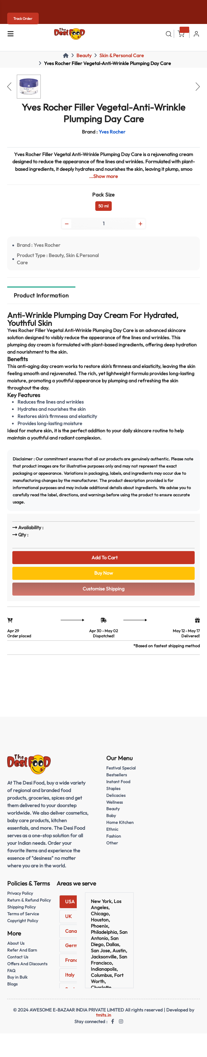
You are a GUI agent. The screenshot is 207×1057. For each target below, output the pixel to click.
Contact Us (17, 957)
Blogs (12, 985)
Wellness (114, 802)
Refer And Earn (22, 950)
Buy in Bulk (17, 978)
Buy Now (103, 574)
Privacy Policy (20, 894)
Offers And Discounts (27, 964)
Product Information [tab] (41, 295)
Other (112, 843)
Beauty (84, 55)
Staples (113, 789)
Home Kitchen (120, 823)
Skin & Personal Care (121, 55)
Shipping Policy (21, 907)
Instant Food (118, 782)
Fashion (113, 837)
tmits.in (103, 1016)
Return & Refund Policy (29, 901)
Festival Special (121, 769)
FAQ (11, 971)
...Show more (103, 176)
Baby (111, 816)
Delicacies (115, 796)
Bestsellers (116, 775)
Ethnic (112, 830)
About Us (15, 944)
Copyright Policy (22, 921)
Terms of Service (23, 914)
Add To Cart (103, 558)
